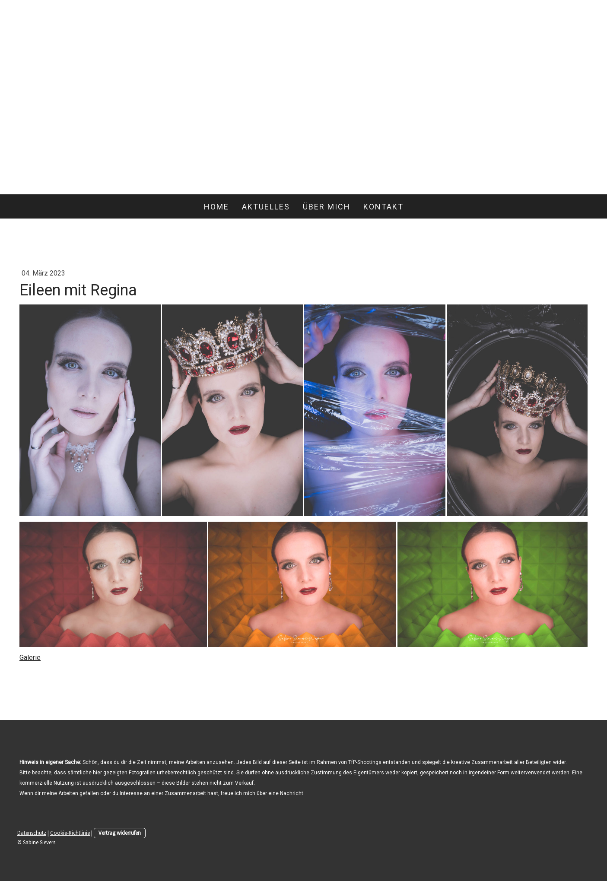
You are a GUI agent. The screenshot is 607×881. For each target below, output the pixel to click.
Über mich (326, 206)
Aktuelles (266, 206)
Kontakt (383, 206)
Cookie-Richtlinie (70, 832)
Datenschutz (31, 832)
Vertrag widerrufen (120, 832)
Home (216, 206)
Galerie (30, 657)
